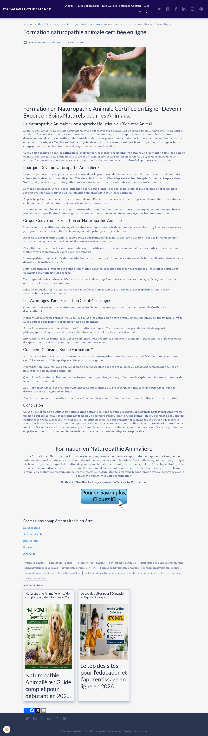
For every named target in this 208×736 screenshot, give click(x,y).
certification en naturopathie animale (161, 562)
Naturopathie (32, 527)
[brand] (27, 9)
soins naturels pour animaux (41, 567)
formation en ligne (35, 578)
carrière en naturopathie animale (162, 567)
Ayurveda (29, 553)
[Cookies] (7, 729)
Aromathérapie (33, 534)
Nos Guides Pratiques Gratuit (121, 5)
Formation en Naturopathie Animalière (73, 24)
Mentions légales (67, 731)
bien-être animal (171, 573)
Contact (144, 12)
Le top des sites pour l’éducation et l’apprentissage (102, 595)
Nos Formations (88, 5)
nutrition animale (35, 562)
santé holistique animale (143, 573)
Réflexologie (31, 540)
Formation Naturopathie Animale (119, 567)
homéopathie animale (62, 562)
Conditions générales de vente (102, 731)
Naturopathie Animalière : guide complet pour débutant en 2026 (47, 595)
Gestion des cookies (139, 731)
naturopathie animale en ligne (79, 567)
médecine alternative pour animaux (104, 573)
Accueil (70, 5)
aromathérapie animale (91, 562)
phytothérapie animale (122, 562)
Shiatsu (28, 547)
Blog (147, 5)
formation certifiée (69, 573)
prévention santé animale (40, 573)
